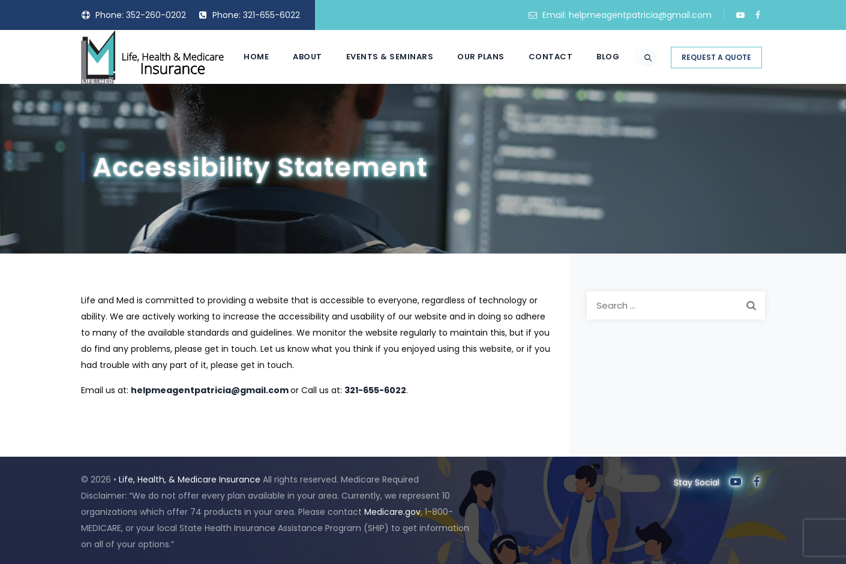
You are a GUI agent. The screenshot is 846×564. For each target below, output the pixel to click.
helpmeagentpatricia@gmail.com (640, 15)
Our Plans (467, 110)
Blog (594, 110)
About (293, 110)
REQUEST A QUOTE (716, 111)
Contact (537, 110)
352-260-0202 (156, 15)
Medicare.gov (392, 512)
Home (242, 110)
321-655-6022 (271, 15)
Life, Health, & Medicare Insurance (189, 479)
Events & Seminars (376, 110)
